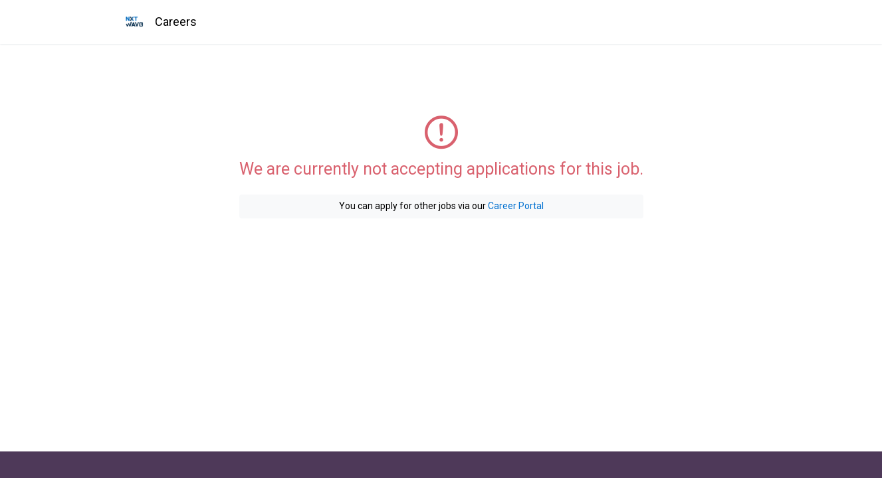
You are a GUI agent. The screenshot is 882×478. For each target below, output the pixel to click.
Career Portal (516, 205)
